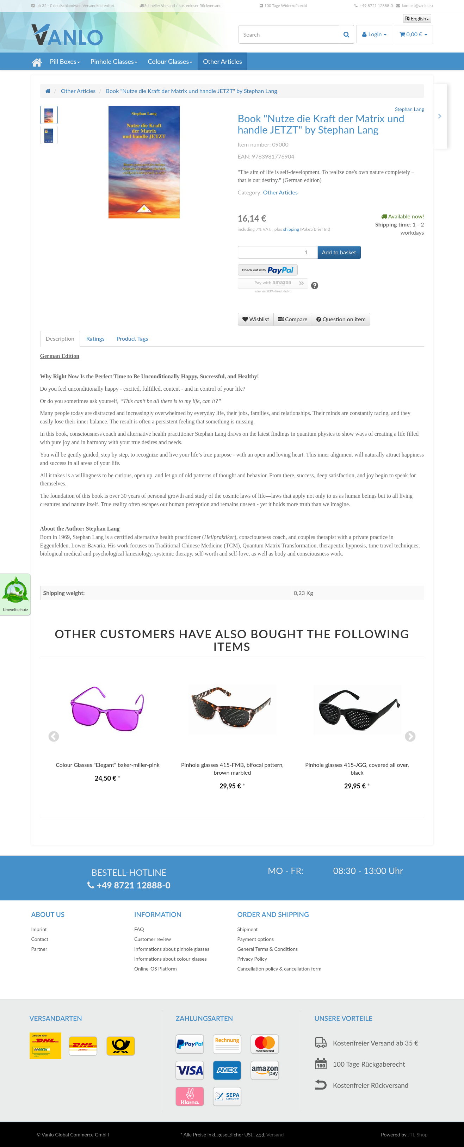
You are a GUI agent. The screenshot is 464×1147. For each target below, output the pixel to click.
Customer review (152, 939)
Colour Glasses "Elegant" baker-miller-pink (108, 764)
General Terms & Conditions (267, 949)
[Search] (289, 34)
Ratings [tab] (95, 338)
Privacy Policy (252, 959)
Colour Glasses (170, 61)
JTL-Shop (418, 1134)
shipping (291, 229)
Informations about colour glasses (170, 959)
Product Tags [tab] (132, 338)
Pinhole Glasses (114, 61)
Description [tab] (60, 338)
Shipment (247, 929)
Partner (39, 949)
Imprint (39, 929)
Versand (275, 1134)
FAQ (139, 929)
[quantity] (278, 252)
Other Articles (222, 61)
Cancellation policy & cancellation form (279, 969)
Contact (40, 939)
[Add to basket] (339, 252)
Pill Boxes (65, 61)
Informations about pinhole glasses (171, 949)
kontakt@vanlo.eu (417, 5)
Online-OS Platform (155, 969)
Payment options (255, 939)
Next (410, 737)
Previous (53, 737)
